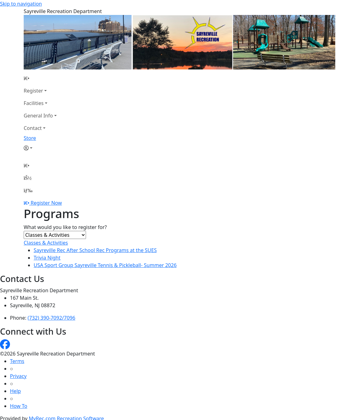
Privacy (18, 376)
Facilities (34, 103)
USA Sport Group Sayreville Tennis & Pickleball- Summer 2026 (105, 265)
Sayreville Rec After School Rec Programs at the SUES (95, 250)
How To (18, 406)
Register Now (46, 202)
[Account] (40, 148)
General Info (38, 115)
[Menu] (28, 190)
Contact (33, 128)
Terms (17, 361)
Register (33, 90)
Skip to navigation (21, 3)
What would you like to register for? (65, 227)
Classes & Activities (46, 242)
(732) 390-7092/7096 (51, 317)
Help (15, 391)
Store (30, 138)
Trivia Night (47, 257)
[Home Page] (40, 78)
